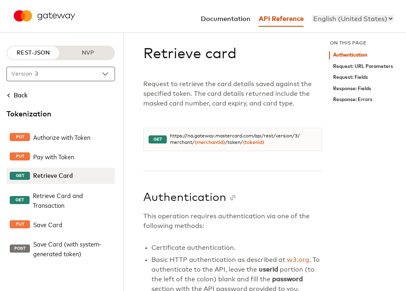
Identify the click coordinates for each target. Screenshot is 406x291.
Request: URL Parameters (363, 66)
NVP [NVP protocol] (88, 53)
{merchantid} (210, 142)
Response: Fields (352, 88)
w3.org (298, 260)
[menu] (353, 18)
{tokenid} (253, 142)
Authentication (350, 55)
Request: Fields (350, 77)
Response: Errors (352, 99)
